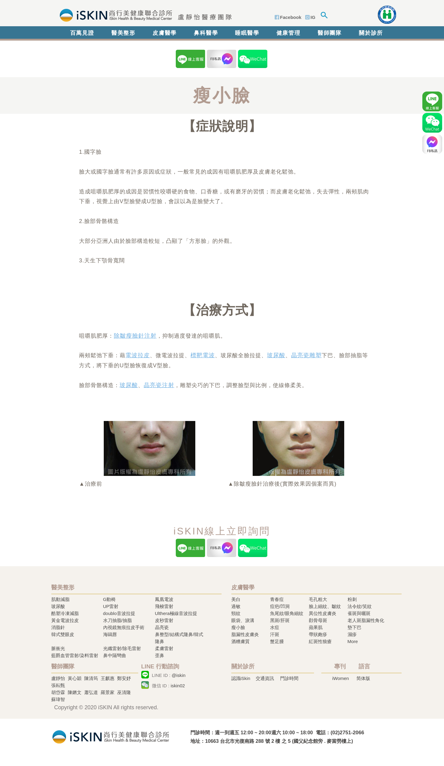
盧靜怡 (58, 678)
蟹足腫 (277, 641)
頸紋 (235, 613)
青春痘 (277, 599)
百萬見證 (82, 33)
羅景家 (107, 692)
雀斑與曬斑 (359, 613)
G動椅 (109, 599)
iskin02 (178, 685)
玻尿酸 (276, 355)
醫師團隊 (330, 33)
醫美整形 (123, 33)
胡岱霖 (58, 692)
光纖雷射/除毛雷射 (122, 648)
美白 (235, 599)
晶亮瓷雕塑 (306, 355)
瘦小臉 (238, 627)
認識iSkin (241, 678)
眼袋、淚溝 (242, 620)
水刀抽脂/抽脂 (117, 620)
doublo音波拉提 (119, 613)
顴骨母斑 (318, 620)
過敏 (235, 606)
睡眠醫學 (247, 33)
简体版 (363, 678)
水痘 (274, 627)
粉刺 (352, 599)
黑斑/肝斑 (280, 620)
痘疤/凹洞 (280, 606)
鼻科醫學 (206, 33)
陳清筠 (91, 678)
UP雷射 (111, 606)
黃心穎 (74, 678)
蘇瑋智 (58, 699)
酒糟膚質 (240, 641)
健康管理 (288, 33)
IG (313, 17)
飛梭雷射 (164, 606)
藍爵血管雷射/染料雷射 (74, 655)
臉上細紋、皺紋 (325, 606)
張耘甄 (58, 685)
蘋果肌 (316, 627)
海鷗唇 (110, 634)
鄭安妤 (124, 678)
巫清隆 (124, 692)
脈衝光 (58, 648)
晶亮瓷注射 (159, 385)
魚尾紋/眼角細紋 (286, 613)
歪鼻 (159, 655)
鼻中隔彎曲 (114, 655)
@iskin (179, 675)
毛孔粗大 (318, 599)
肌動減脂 (60, 599)
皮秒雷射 (164, 620)
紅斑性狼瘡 (320, 641)
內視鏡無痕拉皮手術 (123, 627)
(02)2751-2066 (347, 732)
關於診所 (371, 33)
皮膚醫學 (165, 33)
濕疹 (352, 634)
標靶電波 (202, 355)
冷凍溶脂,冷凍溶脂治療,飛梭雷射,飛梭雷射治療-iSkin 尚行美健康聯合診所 (110, 736)
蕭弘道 (91, 692)
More (353, 641)
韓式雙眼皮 (62, 634)
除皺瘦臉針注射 (135, 336)
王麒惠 (107, 678)
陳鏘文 (74, 692)
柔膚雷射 (164, 648)
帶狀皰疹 (318, 634)
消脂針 (58, 627)
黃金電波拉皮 (65, 620)
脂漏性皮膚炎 (245, 634)
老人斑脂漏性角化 (366, 620)
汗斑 (274, 634)
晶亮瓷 (162, 627)
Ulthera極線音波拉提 (176, 613)
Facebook (290, 17)
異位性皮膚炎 (322, 613)
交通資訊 (265, 678)
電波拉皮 (137, 355)
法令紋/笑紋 (360, 606)
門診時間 (289, 678)
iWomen (340, 678)
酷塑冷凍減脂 (65, 613)
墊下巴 (354, 627)
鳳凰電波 (164, 599)
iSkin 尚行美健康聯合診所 (144, 14)
